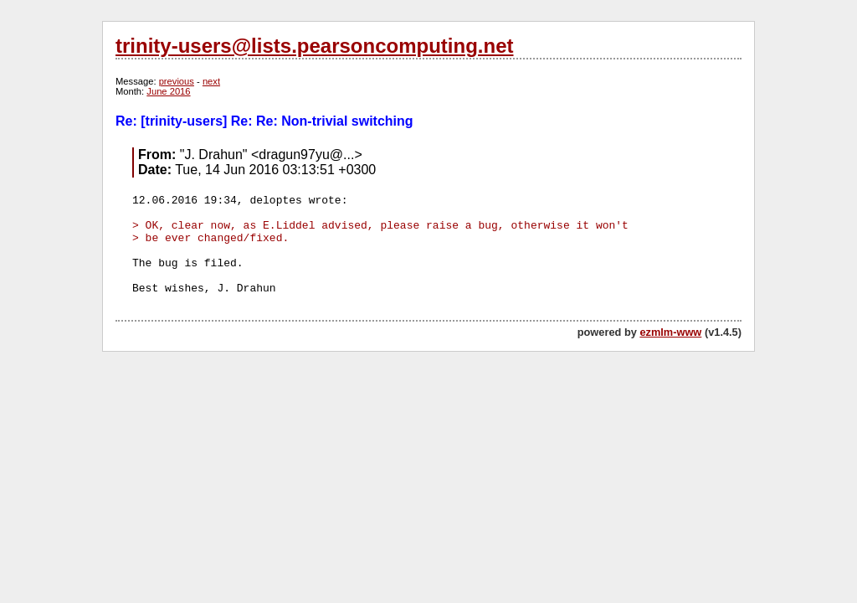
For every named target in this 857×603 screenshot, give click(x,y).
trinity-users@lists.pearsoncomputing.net (314, 45)
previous (176, 81)
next (211, 81)
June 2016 (168, 91)
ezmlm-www (670, 332)
